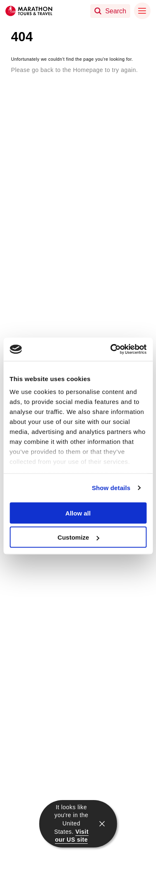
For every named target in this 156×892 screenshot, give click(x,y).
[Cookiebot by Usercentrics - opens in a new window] (111, 349)
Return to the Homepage (56, 82)
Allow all (78, 512)
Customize (78, 537)
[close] (102, 823)
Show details (111, 487)
